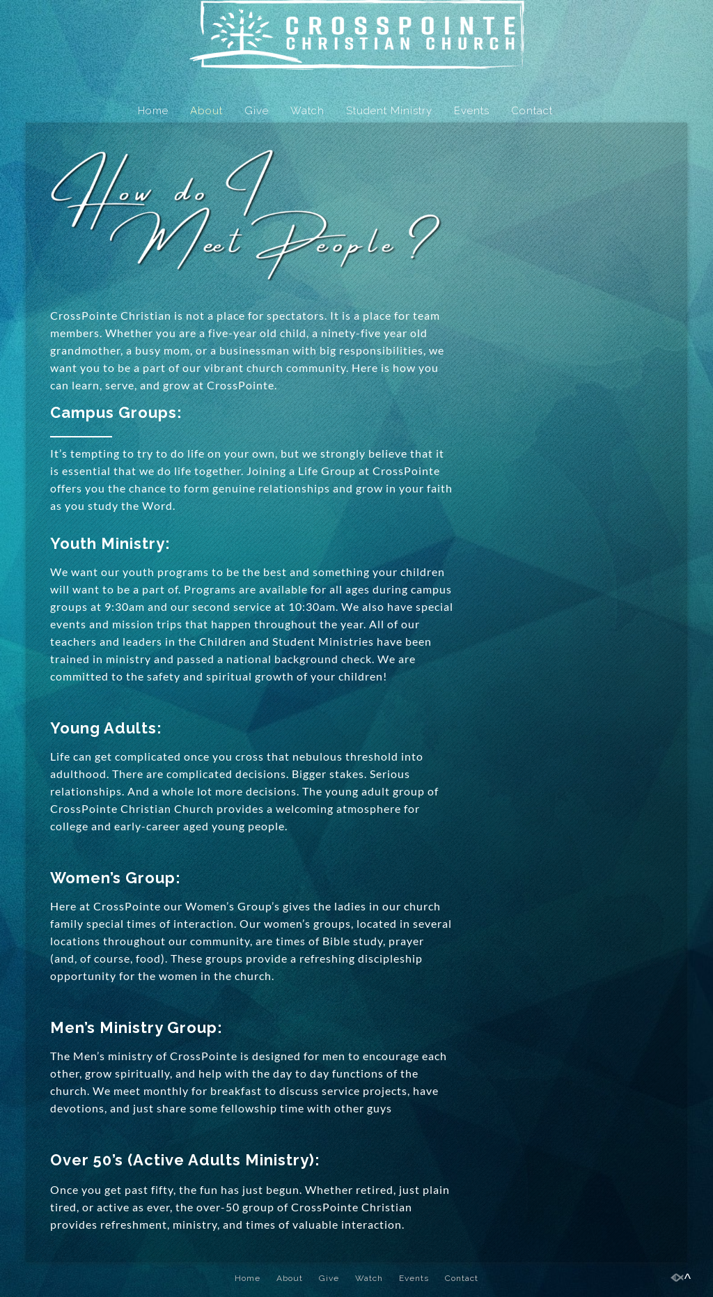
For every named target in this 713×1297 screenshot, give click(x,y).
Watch (307, 110)
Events (471, 110)
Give (256, 110)
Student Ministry (389, 110)
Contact (532, 110)
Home (153, 110)
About (206, 110)
